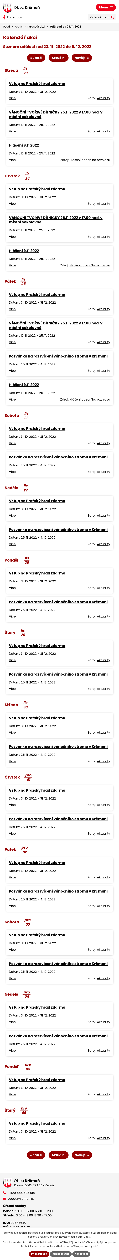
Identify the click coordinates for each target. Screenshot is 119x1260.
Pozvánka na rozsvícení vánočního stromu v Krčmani (58, 356)
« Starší (35, 58)
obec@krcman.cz (21, 1199)
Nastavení (82, 1254)
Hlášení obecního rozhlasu (90, 160)
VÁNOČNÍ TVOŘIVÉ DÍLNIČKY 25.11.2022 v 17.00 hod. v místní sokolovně (55, 115)
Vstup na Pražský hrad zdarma (37, 83)
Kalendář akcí (36, 26)
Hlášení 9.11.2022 (24, 145)
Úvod (6, 26)
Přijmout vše (38, 1254)
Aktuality (103, 98)
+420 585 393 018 (21, 1193)
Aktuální (58, 58)
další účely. (84, 1236)
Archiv (19, 26)
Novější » (83, 58)
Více (12, 98)
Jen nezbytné (61, 1254)
